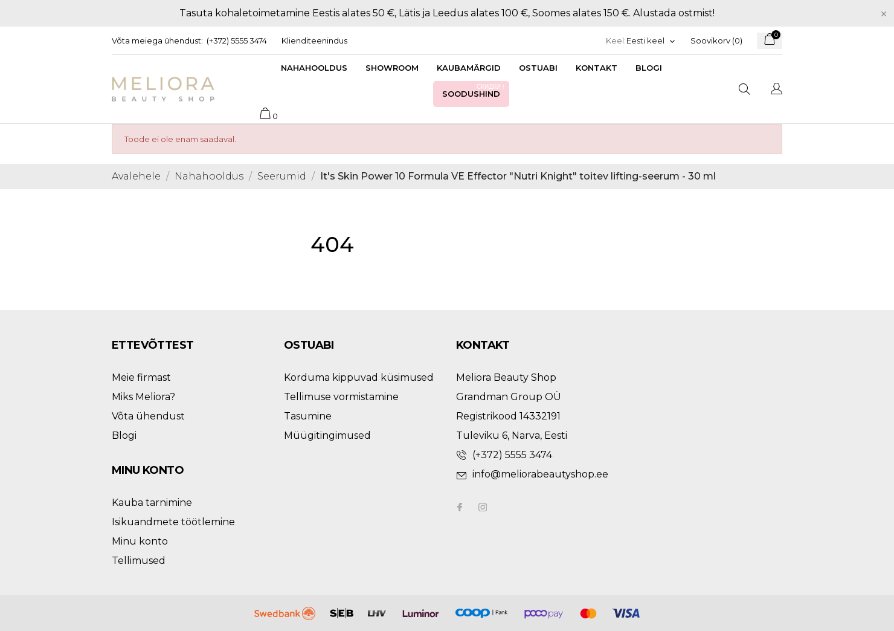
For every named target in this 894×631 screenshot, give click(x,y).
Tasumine (308, 416)
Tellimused (139, 560)
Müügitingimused (327, 435)
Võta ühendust (148, 416)
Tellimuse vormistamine (341, 397)
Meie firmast (141, 377)
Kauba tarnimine (152, 502)
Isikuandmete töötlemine (173, 522)
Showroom (392, 68)
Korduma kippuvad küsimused (359, 377)
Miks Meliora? (143, 397)
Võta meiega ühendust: (157, 40)
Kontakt (596, 68)
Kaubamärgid (469, 68)
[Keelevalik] (651, 40)
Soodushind (474, 90)
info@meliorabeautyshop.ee (540, 474)
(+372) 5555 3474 (237, 40)
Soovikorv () (716, 40)
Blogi (648, 68)
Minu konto (140, 541)
